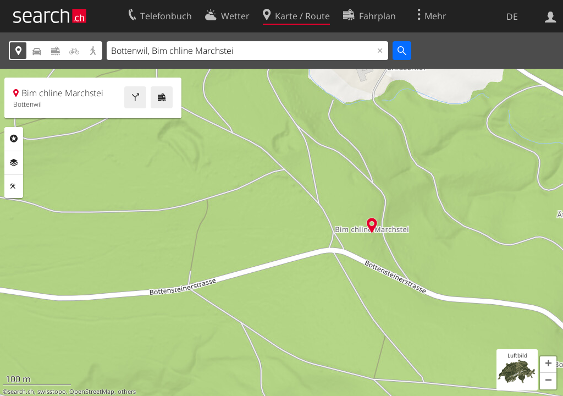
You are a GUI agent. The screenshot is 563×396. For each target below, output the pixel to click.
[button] (548, 364)
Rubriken (13, 138)
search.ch (21, 391)
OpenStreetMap (91, 391)
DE (512, 16)
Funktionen (13, 186)
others (127, 391)
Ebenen (13, 162)
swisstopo (51, 391)
